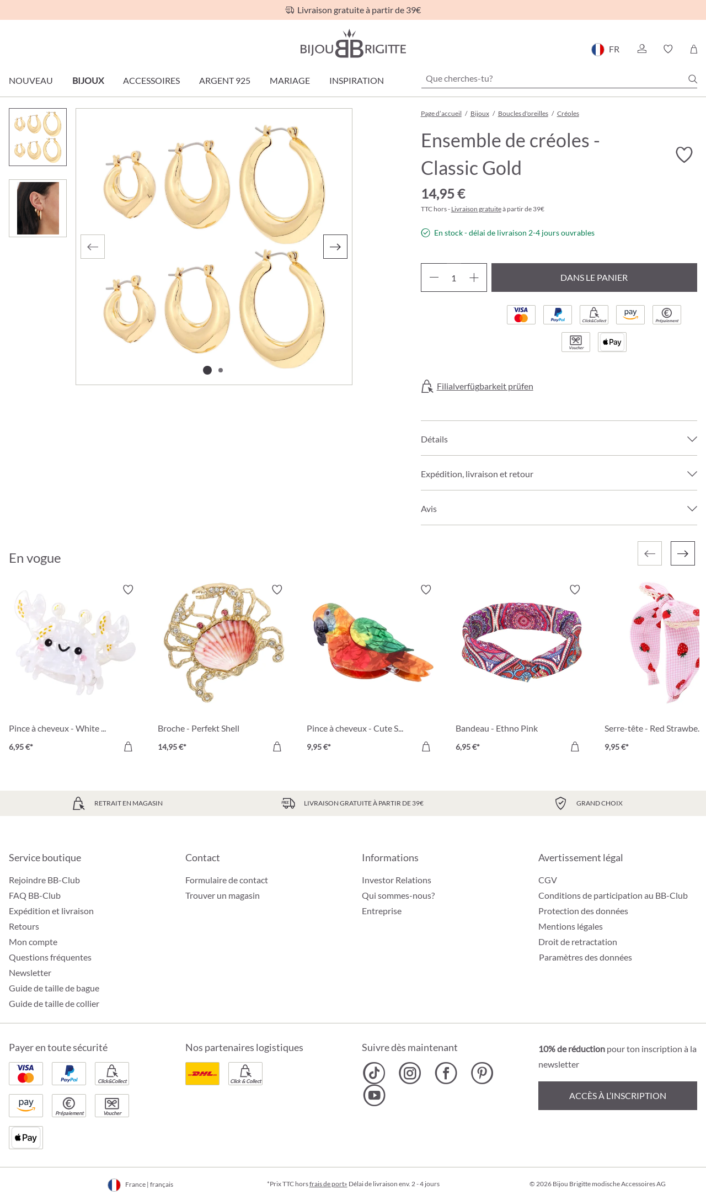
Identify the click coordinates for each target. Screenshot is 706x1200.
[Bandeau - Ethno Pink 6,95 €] (522, 670)
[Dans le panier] (128, 746)
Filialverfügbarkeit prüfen (485, 386)
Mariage (290, 80)
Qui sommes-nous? (398, 895)
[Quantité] (454, 277)
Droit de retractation (577, 941)
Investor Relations (396, 879)
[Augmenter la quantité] (474, 277)
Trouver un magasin (222, 895)
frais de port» (328, 1184)
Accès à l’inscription (617, 1095)
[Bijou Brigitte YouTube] (374, 1095)
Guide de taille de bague (54, 988)
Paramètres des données (585, 957)
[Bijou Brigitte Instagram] (410, 1073)
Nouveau (31, 80)
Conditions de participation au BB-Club (613, 895)
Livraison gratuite (476, 209)
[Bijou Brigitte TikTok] (374, 1073)
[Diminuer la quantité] (434, 277)
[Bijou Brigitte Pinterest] (481, 1073)
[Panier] (693, 49)
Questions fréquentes (50, 957)
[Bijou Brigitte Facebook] (446, 1073)
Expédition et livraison (51, 910)
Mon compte (33, 941)
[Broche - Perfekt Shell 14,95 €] (224, 670)
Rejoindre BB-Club (44, 879)
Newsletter (30, 972)
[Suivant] (335, 246)
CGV (547, 879)
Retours (24, 926)
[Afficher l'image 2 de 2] (220, 370)
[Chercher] (693, 79)
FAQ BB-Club (35, 895)
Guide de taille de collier (54, 1003)
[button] (641, 49)
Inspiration (356, 80)
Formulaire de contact (226, 879)
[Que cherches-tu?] (559, 78)
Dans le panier (594, 277)
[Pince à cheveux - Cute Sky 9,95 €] (373, 670)
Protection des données (583, 910)
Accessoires (151, 80)
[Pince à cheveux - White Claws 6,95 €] (75, 670)
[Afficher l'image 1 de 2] (207, 370)
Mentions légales (570, 926)
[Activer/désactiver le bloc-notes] (684, 155)
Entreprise (382, 910)
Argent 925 (224, 80)
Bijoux (88, 80)
